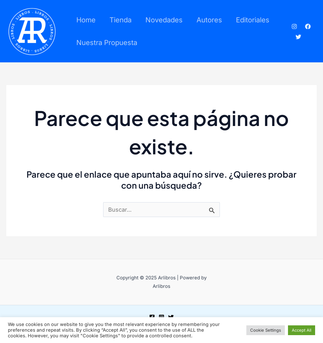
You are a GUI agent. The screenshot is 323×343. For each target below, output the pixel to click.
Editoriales (252, 20)
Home (86, 20)
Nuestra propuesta (106, 42)
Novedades (164, 20)
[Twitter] (298, 37)
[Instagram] (294, 26)
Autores (209, 20)
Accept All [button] (301, 330)
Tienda (120, 20)
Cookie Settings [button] (265, 330)
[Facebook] (308, 26)
